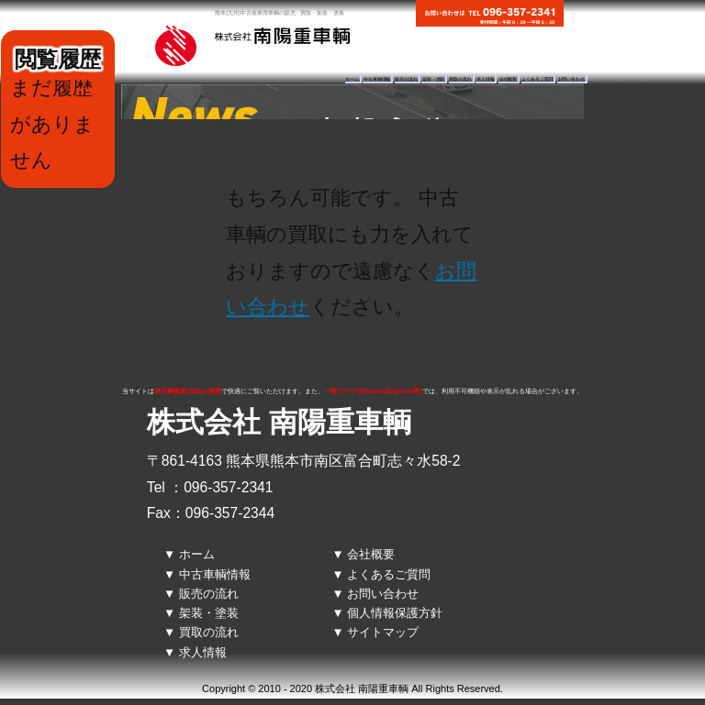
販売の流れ (406, 79)
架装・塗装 (433, 79)
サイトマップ (383, 632)
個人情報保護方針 (394, 613)
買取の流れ (460, 79)
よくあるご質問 (537, 79)
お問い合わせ (571, 79)
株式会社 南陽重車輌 (279, 422)
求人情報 (485, 79)
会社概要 (508, 79)
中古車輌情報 (377, 79)
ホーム (352, 79)
